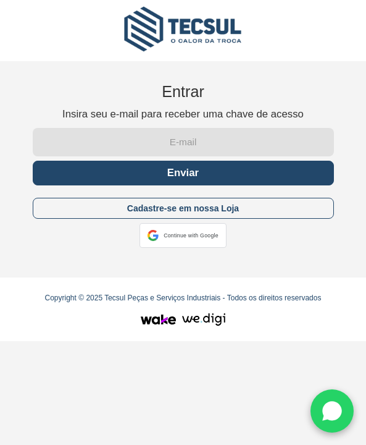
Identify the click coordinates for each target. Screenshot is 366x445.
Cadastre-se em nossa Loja (183, 208)
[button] (183, 235)
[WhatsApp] (332, 411)
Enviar (183, 173)
